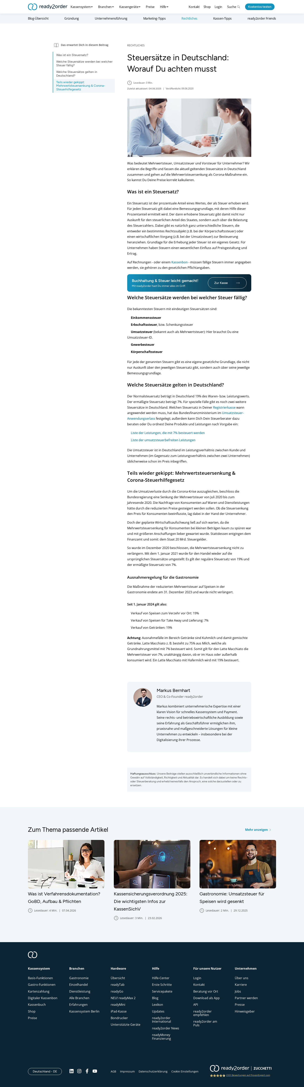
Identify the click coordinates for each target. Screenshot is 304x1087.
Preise (150, 7)
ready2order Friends (262, 18)
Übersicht (118, 978)
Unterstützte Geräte (125, 1024)
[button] (84, 45)
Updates (158, 1011)
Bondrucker (119, 1018)
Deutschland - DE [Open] (47, 1071)
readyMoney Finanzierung (161, 1036)
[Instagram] (79, 1071)
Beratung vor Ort (205, 991)
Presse (240, 1004)
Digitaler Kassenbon (42, 998)
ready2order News (165, 1028)
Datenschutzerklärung (153, 1071)
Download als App (206, 998)
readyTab (117, 984)
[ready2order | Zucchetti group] (240, 1068)
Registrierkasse (224, 407)
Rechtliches (189, 18)
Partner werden (246, 998)
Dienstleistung (79, 991)
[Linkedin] (71, 1071)
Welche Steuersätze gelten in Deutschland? (76, 73)
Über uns (241, 978)
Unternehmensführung (111, 18)
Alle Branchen (79, 998)
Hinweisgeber (245, 1011)
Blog (155, 998)
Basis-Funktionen (40, 978)
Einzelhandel (78, 984)
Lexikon (157, 1004)
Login (218, 7)
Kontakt (194, 7)
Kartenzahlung (38, 991)
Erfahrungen (78, 1004)
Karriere (241, 984)
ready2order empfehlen (202, 1013)
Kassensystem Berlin (84, 1011)
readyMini (118, 1004)
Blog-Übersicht (38, 18)
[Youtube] (94, 1071)
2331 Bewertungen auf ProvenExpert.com (248, 1075)
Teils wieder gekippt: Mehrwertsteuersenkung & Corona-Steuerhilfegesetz (80, 85)
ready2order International (161, 1020)
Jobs (238, 991)
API (195, 1004)
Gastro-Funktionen (41, 984)
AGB (113, 1071)
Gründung (71, 18)
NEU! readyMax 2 (123, 998)
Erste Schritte (162, 984)
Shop (207, 7)
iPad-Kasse (119, 1011)
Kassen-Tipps (222, 18)
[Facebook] (87, 1071)
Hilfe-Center (160, 978)
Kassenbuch (37, 1004)
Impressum (127, 1071)
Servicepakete (162, 991)
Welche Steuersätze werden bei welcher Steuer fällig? (84, 63)
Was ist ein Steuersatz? (72, 55)
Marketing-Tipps (154, 18)
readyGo (117, 991)
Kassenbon (179, 262)
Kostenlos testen (259, 7)
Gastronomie (79, 978)
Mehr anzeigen (258, 830)
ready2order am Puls (205, 1023)
